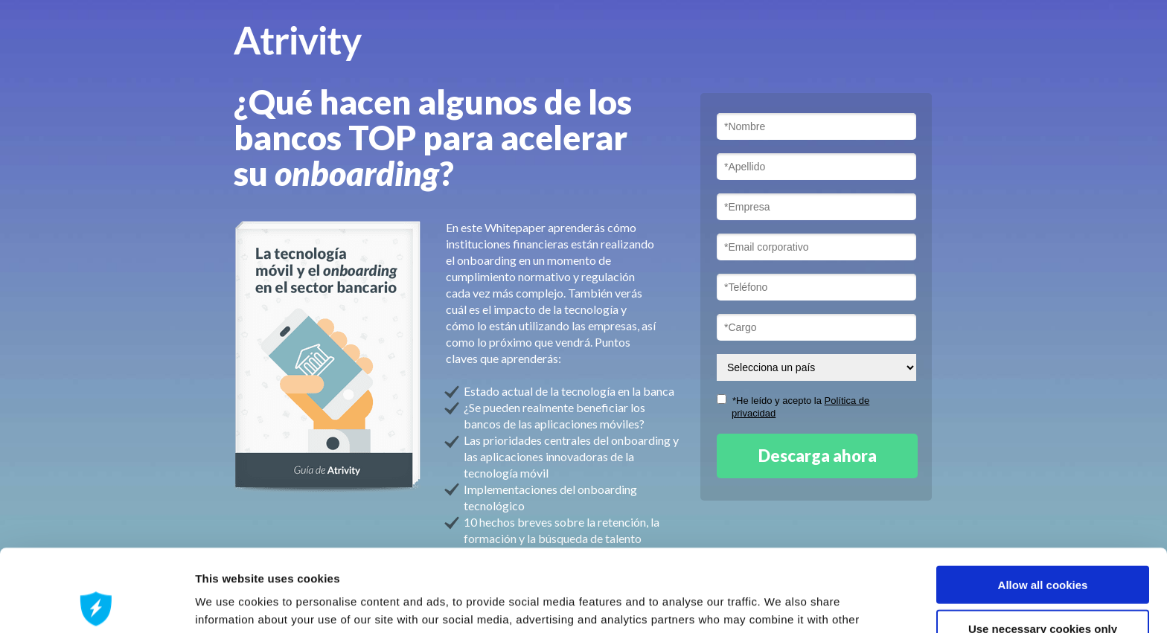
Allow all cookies (1043, 502)
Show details (781, 603)
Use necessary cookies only (1042, 546)
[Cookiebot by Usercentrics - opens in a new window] (96, 604)
